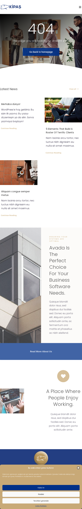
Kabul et (41, 488)
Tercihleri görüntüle (41, 501)
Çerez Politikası (41, 506)
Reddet (41, 494)
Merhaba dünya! (10, 104)
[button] (78, 468)
